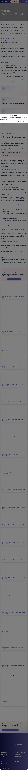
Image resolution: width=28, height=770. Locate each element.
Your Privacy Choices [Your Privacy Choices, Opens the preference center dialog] (21, 121)
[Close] (26, 116)
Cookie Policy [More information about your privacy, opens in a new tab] (5, 119)
